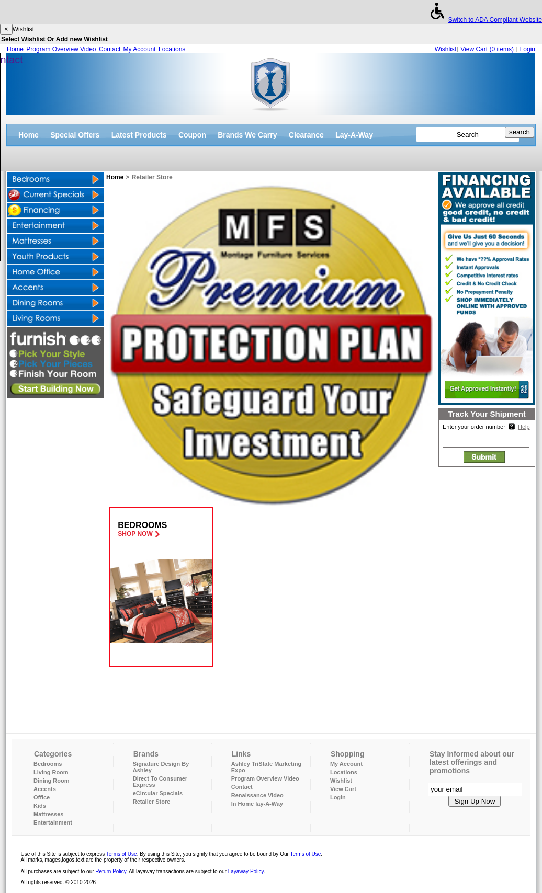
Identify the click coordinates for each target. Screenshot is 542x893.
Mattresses (48, 814)
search (519, 132)
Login (527, 49)
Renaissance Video (257, 795)
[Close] (6, 29)
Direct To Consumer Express (160, 781)
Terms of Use (121, 854)
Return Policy (110, 871)
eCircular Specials (158, 793)
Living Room (51, 772)
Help (524, 426)
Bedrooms (47, 764)
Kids (39, 806)
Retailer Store (152, 801)
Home (15, 49)
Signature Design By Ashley (161, 767)
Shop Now (135, 533)
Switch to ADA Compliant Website (484, 20)
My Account (139, 49)
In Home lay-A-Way (257, 803)
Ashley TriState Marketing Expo (266, 767)
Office (41, 797)
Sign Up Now (475, 801)
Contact (109, 49)
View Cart (487, 49)
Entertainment (52, 822)
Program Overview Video (61, 49)
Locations (172, 49)
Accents (44, 789)
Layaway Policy (246, 871)
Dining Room (51, 780)
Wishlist (445, 49)
